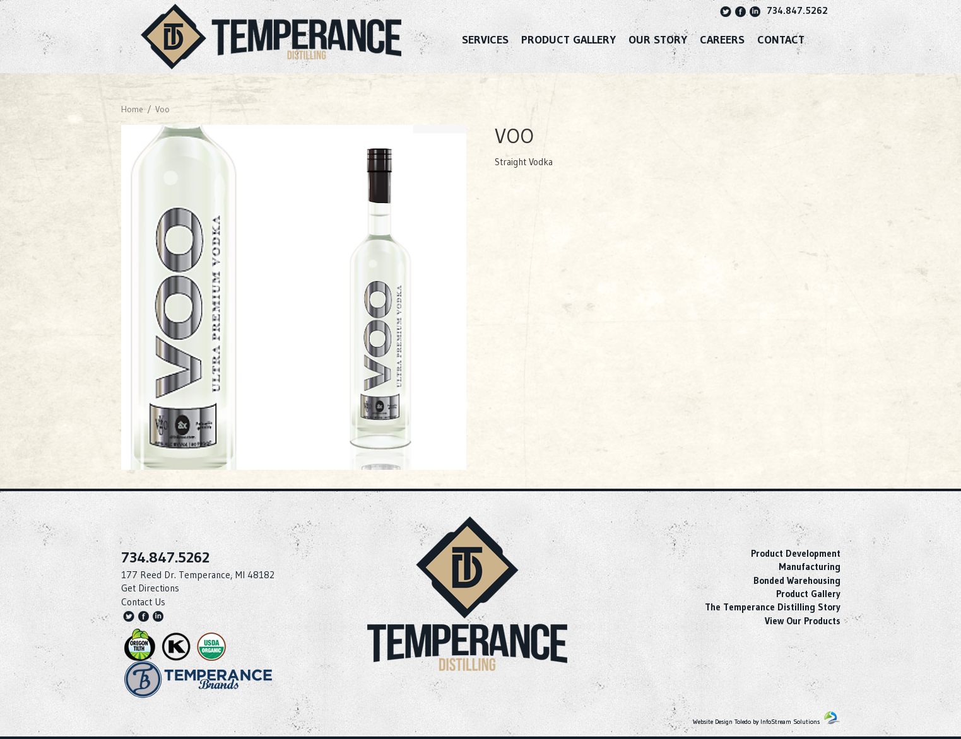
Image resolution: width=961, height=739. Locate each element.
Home (132, 109)
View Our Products (802, 621)
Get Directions (150, 588)
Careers (722, 40)
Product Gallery (568, 40)
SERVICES (485, 40)
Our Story (657, 40)
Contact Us (143, 602)
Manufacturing (809, 567)
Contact (781, 40)
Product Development (795, 553)
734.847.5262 (797, 10)
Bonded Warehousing (796, 580)
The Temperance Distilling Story (772, 607)
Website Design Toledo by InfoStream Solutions (756, 722)
